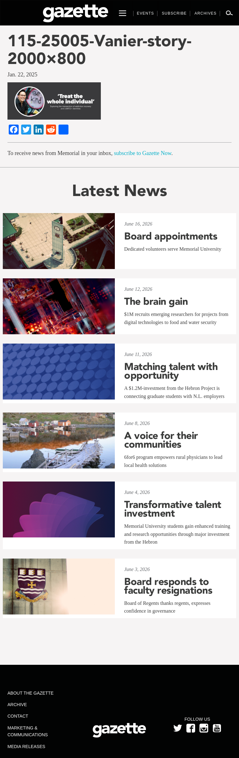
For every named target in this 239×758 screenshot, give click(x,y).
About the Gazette (30, 693)
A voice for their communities (161, 440)
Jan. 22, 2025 (22, 74)
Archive (17, 704)
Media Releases (26, 746)
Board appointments (170, 236)
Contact (17, 716)
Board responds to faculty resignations (168, 586)
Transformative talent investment (172, 509)
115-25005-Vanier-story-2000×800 (99, 49)
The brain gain (156, 301)
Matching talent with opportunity (171, 371)
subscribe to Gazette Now (142, 153)
